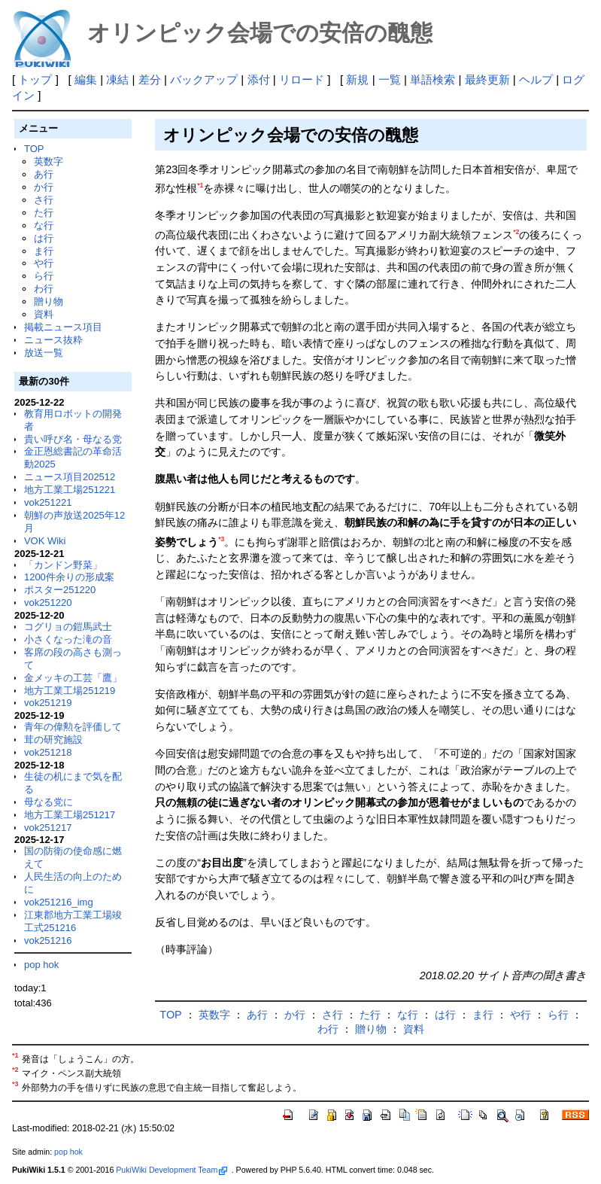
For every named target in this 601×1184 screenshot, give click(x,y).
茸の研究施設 (53, 739)
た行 (43, 212)
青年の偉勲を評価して (73, 726)
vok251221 (48, 502)
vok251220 (48, 602)
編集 (85, 79)
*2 (516, 232)
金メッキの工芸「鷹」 (73, 677)
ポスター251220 (60, 589)
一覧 (389, 79)
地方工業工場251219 (69, 690)
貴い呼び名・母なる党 (73, 439)
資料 (43, 314)
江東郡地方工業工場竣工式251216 (73, 921)
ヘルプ (536, 79)
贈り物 (48, 301)
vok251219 (48, 702)
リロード (301, 79)
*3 (221, 539)
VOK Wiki (45, 540)
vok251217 (48, 827)
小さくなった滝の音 (68, 639)
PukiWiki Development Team (171, 1169)
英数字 (48, 161)
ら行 (43, 276)
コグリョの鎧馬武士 (68, 626)
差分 (149, 79)
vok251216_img (58, 902)
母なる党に (48, 802)
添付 (258, 79)
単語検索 (432, 79)
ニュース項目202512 (69, 476)
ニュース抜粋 (53, 339)
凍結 (117, 79)
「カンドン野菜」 (63, 565)
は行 (43, 238)
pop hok (41, 964)
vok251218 (48, 752)
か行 (43, 187)
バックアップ (204, 79)
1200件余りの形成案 (69, 577)
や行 (43, 263)
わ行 (43, 288)
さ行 (43, 199)
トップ (35, 79)
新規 (357, 79)
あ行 (43, 174)
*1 (200, 185)
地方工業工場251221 (69, 489)
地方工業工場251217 (69, 814)
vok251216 (48, 940)
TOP (34, 148)
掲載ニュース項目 (63, 327)
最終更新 (487, 79)
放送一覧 (43, 352)
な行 (43, 225)
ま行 (43, 251)
